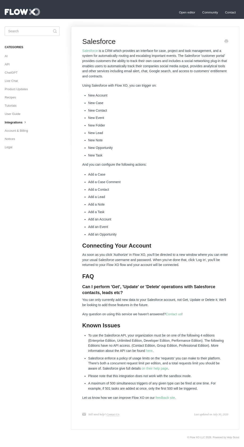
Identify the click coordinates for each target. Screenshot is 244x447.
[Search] (32, 31)
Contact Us (112, 414)
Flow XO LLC (197, 437)
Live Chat (11, 81)
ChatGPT (11, 72)
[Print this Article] (226, 41)
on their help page (155, 368)
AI (6, 56)
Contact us (174, 314)
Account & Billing (16, 130)
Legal (8, 147)
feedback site (165, 398)
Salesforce (90, 51)
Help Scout (233, 437)
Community (210, 12)
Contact (230, 12)
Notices (10, 139)
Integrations (16, 122)
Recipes (10, 97)
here (149, 351)
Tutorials (10, 105)
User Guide (12, 114)
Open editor (187, 12)
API (7, 64)
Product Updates (16, 89)
